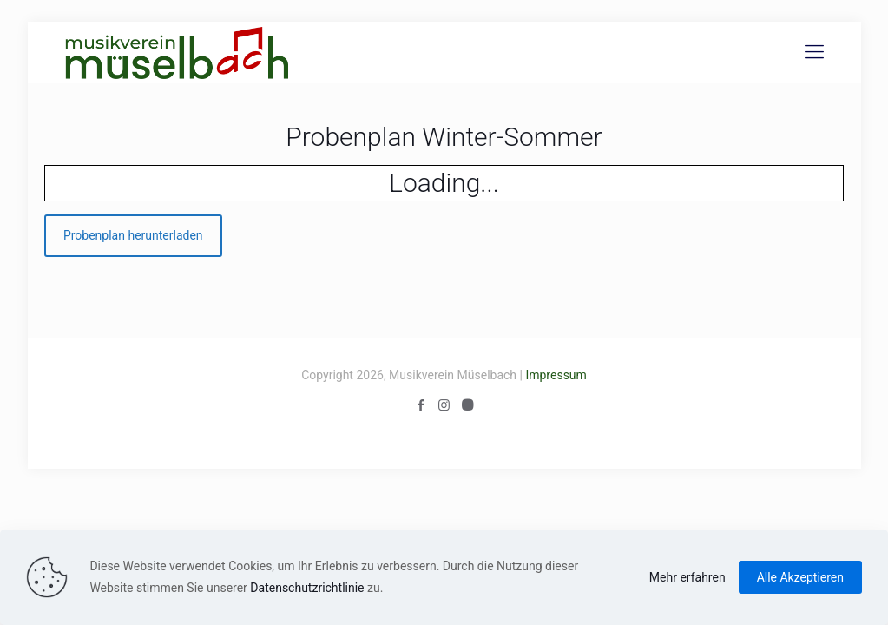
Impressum (555, 375)
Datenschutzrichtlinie (307, 588)
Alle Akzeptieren (800, 577)
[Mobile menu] (814, 52)
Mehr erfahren (687, 577)
